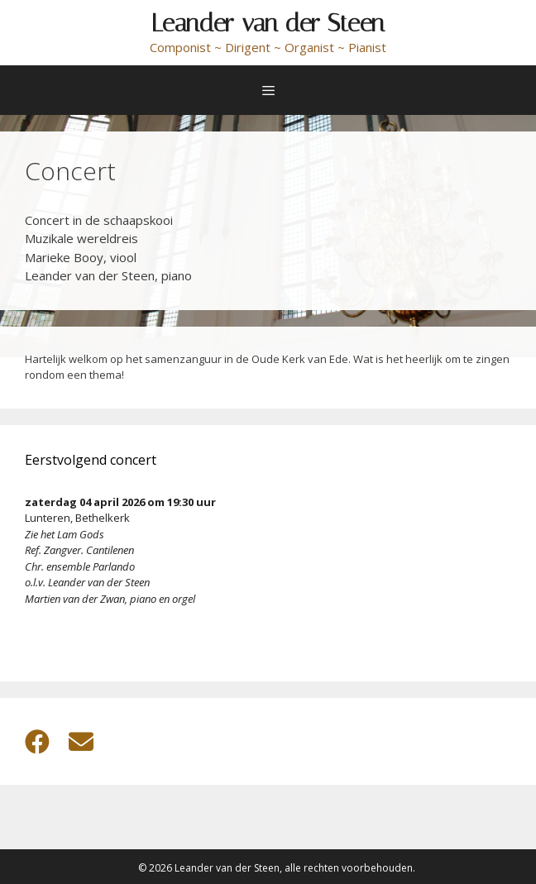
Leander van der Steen (268, 23)
